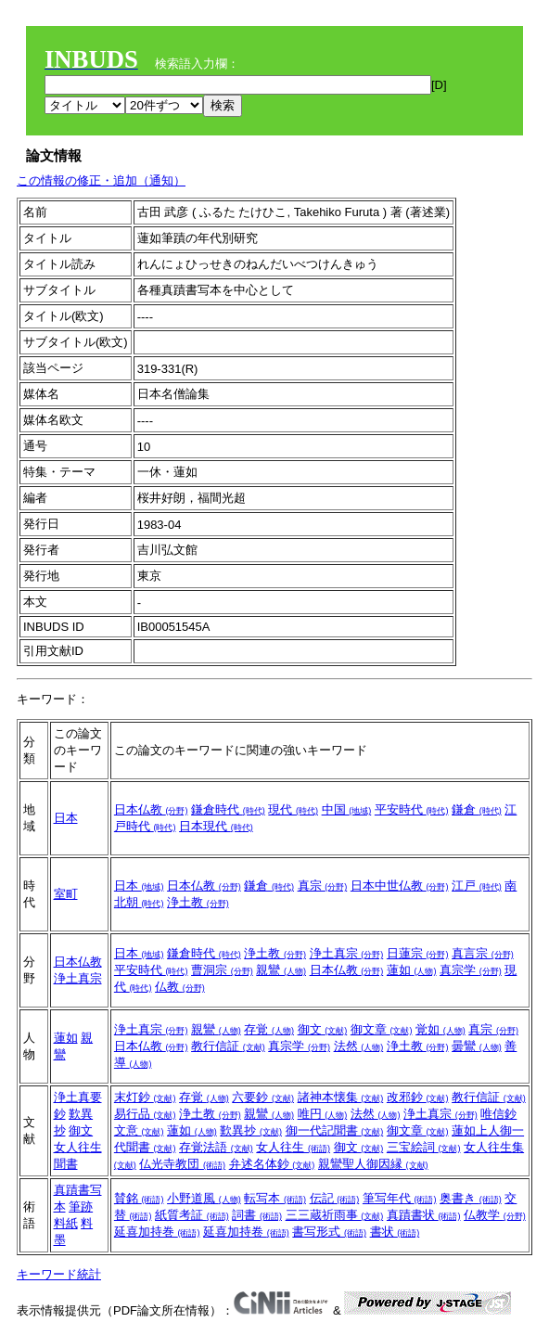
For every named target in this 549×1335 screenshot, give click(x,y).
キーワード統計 (59, 1274)
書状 (395, 1232)
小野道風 (204, 1198)
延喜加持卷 (246, 1232)
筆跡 (81, 1206)
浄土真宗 (78, 978)
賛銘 (139, 1198)
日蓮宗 (418, 953)
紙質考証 (192, 1215)
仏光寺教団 (182, 1164)
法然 (359, 1046)
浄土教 (198, 902)
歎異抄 (251, 1130)
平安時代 (412, 809)
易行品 (145, 1114)
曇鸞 (477, 1046)
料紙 (66, 1223)
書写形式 (329, 1232)
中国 (347, 809)
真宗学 (471, 970)
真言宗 (483, 953)
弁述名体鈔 (272, 1164)
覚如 (440, 1029)
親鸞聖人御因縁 (373, 1164)
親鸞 (281, 970)
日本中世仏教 (400, 885)
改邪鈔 (418, 1097)
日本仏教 (151, 809)
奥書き (471, 1198)
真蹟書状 (424, 1215)
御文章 (382, 1029)
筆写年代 (400, 1198)
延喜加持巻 (157, 1232)
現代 (293, 809)
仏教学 (495, 1215)
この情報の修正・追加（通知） (101, 180)
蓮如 (412, 970)
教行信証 (228, 1046)
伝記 (335, 1198)
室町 (66, 894)
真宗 (323, 885)
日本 (66, 818)
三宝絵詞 (424, 1147)
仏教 (180, 987)
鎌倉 (477, 809)
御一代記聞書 (335, 1130)
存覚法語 (216, 1147)
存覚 (269, 1029)
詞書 (257, 1215)
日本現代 (216, 826)
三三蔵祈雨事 (335, 1215)
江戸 (477, 885)
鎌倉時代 (228, 809)
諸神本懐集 (341, 1097)
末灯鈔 (145, 1097)
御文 (323, 1029)
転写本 (275, 1198)
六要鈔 (263, 1097)
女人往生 (293, 1147)
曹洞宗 (222, 970)
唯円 (323, 1114)
